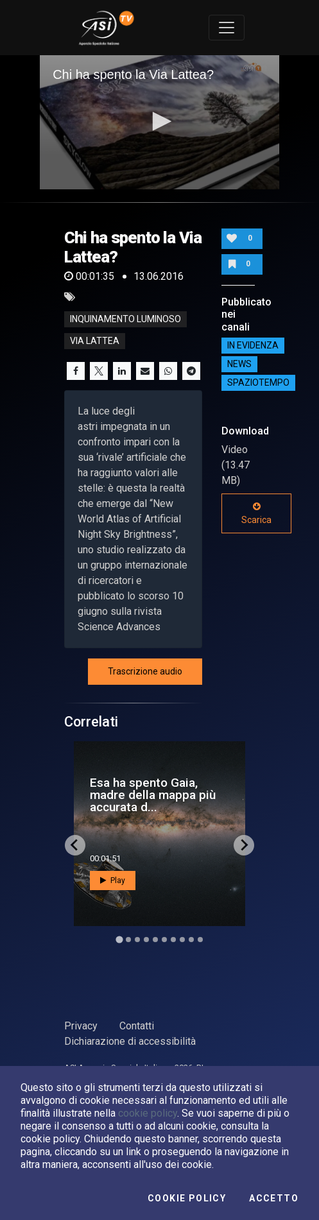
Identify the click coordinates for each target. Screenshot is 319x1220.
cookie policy (147, 1113)
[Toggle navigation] (227, 27)
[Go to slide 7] (173, 939)
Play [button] (112, 880)
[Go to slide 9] (191, 939)
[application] (159, 122)
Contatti (136, 1026)
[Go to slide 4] (146, 939)
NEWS (239, 364)
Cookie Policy (187, 1198)
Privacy (81, 1026)
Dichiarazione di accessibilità (130, 1041)
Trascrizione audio (145, 671)
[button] (160, 121)
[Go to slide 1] (119, 939)
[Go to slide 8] (182, 939)
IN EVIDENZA (253, 346)
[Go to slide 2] (128, 939)
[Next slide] (244, 845)
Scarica (256, 513)
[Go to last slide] (75, 845)
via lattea (94, 341)
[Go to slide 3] (137, 939)
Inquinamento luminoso (125, 319)
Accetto (273, 1198)
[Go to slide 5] (155, 939)
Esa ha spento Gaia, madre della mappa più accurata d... (153, 794)
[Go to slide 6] (164, 939)
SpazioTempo (258, 383)
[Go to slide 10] (200, 939)
